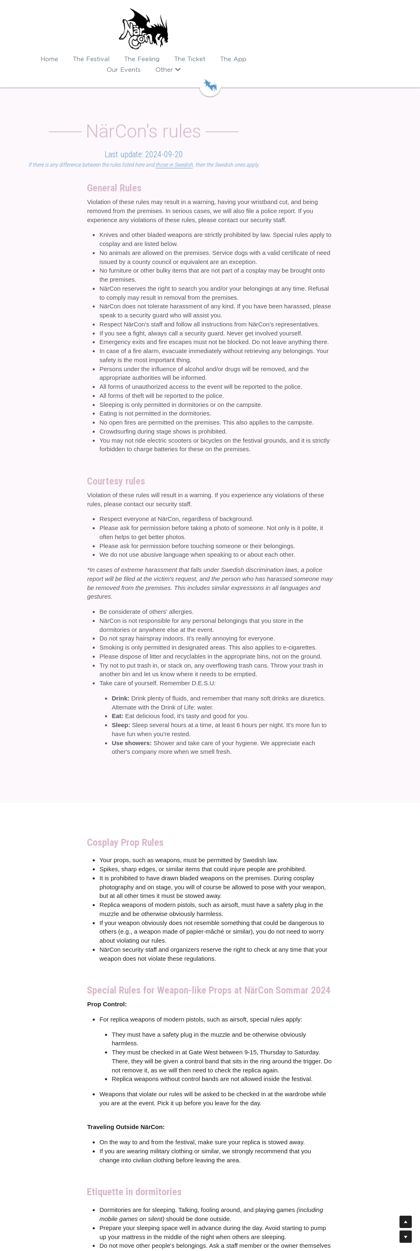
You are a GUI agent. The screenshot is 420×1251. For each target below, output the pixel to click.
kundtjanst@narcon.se (268, 1147)
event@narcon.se (237, 1189)
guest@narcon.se (238, 1172)
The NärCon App (43, 1155)
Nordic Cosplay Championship (157, 1147)
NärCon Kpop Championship (155, 1155)
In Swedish (210, 1210)
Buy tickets (36, 1147)
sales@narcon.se (262, 1155)
